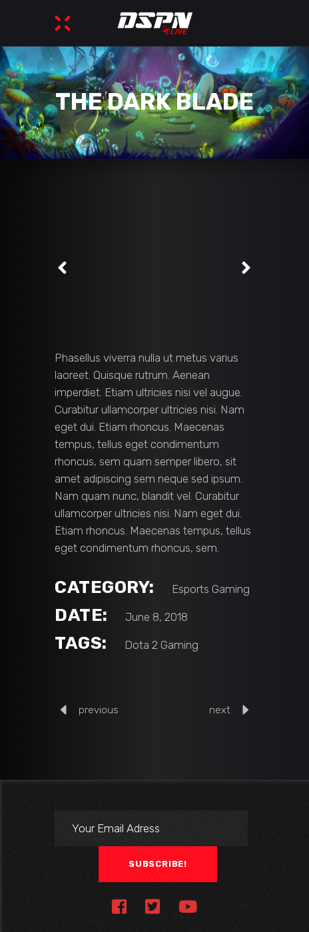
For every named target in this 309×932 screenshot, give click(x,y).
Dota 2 (141, 644)
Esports (190, 589)
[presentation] (62, 268)
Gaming (231, 589)
